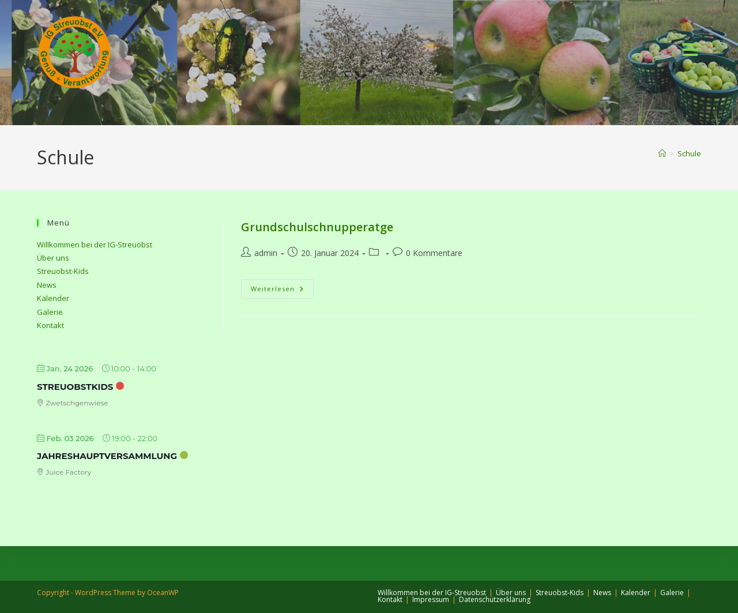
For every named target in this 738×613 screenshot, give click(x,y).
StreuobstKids (75, 386)
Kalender (53, 298)
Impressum (430, 599)
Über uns (53, 258)
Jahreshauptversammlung (107, 455)
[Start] (662, 153)
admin (265, 252)
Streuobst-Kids (63, 271)
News (47, 285)
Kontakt (50, 325)
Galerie (50, 312)
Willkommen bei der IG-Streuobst (94, 244)
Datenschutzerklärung (494, 599)
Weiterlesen (282, 288)
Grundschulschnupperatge (317, 227)
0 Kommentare (434, 252)
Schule (689, 153)
